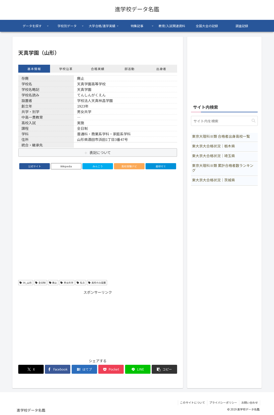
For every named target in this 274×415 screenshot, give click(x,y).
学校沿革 (66, 68)
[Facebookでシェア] (57, 369)
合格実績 (97, 68)
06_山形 (25, 282)
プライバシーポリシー (223, 402)
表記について (100, 152)
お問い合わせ (249, 402)
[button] (164, 369)
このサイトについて (192, 402)
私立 (81, 282)
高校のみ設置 (97, 282)
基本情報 (34, 68)
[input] (224, 121)
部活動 (129, 68)
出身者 (161, 68)
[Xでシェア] (31, 369)
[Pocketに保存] (111, 369)
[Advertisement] (97, 323)
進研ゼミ (161, 166)
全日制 (40, 282)
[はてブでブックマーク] (84, 369)
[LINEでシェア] (138, 369)
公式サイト (34, 166)
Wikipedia (66, 166)
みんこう (98, 166)
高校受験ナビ (129, 166)
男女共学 (66, 282)
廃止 (53, 282)
